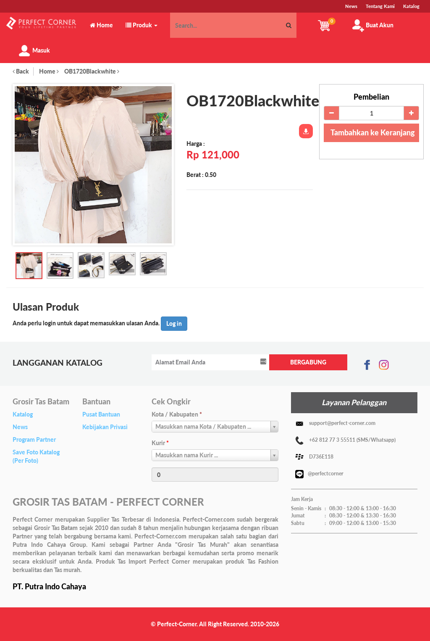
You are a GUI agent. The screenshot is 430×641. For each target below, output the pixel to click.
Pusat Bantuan (101, 414)
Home (49, 71)
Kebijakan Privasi (105, 426)
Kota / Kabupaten (177, 414)
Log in (174, 323)
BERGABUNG (308, 362)
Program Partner (34, 439)
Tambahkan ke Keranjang (372, 132)
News (20, 426)
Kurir (160, 442)
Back (21, 71)
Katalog (23, 414)
